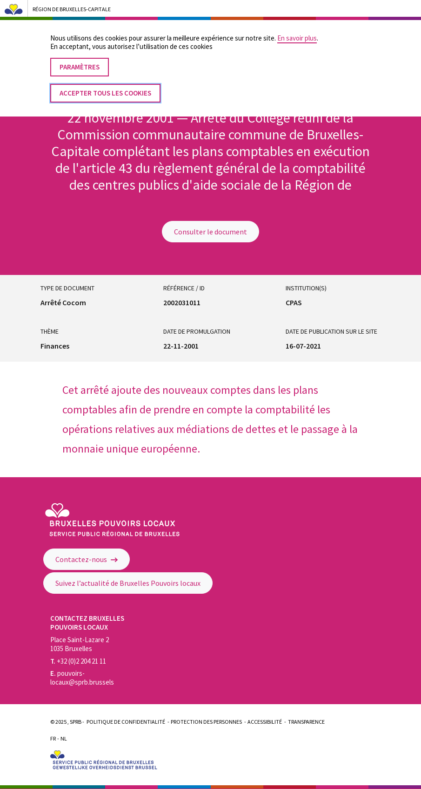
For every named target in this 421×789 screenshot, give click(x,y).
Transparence (306, 721)
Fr (53, 738)
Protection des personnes (206, 721)
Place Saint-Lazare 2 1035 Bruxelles (79, 644)
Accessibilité (264, 721)
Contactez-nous (86, 559)
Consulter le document (210, 231)
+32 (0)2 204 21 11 (78, 661)
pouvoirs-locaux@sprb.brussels (82, 677)
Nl (63, 738)
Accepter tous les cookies (105, 85)
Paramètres (80, 59)
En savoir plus (297, 30)
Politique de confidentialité (126, 721)
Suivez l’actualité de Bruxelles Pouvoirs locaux (127, 583)
